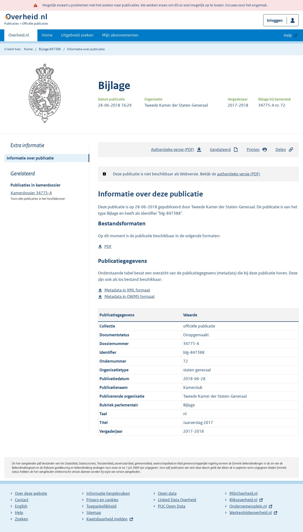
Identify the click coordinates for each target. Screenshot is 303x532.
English (21, 506)
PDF (107, 246)
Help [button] (288, 35)
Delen (285, 149)
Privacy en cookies (102, 499)
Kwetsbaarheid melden (107, 519)
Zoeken (21, 519)
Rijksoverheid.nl (243, 499)
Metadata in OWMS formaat (129, 296)
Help (19, 512)
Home (47, 35)
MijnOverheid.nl (243, 493)
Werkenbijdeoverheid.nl (250, 512)
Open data (167, 493)
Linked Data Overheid (177, 499)
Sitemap (93, 512)
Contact (21, 499)
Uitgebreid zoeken (77, 35)
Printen (257, 149)
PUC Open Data (171, 506)
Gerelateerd (224, 149)
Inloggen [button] (275, 20)
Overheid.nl (19, 36)
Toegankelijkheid (101, 506)
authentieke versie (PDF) (238, 174)
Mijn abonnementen (120, 35)
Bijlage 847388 (50, 49)
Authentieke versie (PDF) (176, 150)
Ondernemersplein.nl (248, 506)
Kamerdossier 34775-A (31, 193)
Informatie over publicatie (30, 158)
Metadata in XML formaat (127, 290)
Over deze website (31, 493)
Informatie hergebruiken (108, 493)
